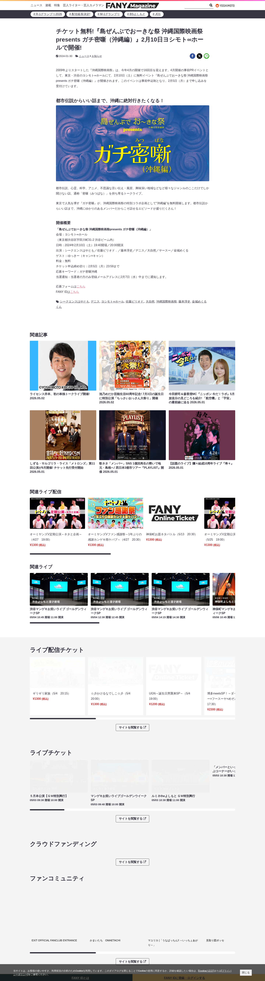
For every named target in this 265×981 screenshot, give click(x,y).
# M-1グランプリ (109, 14)
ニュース (36, 5)
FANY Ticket (40, 950)
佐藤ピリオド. (135, 301)
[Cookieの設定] (206, 970)
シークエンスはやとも (74, 301)
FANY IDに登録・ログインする (184, 923)
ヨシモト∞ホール (112, 301)
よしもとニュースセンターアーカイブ (209, 947)
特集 (57, 5)
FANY (36, 944)
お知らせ (97, 56)
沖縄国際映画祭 (166, 301)
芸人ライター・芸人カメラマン (83, 5)
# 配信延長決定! (79, 14)
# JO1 (157, 14)
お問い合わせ (144, 950)
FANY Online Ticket (44, 955)
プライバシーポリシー (98, 944)
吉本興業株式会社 (147, 944)
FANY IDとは (80, 923)
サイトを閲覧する (132, 701)
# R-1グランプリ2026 (47, 14)
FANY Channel (42, 961)
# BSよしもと (136, 14)
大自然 (150, 301)
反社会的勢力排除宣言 (98, 950)
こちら (81, 286)
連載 (48, 5)
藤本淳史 (184, 301)
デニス (95, 301)
